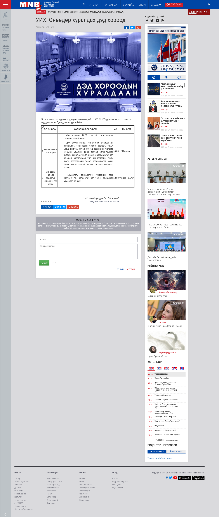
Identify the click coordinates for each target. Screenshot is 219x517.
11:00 (153, 413)
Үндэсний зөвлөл (85, 486)
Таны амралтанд (53, 486)
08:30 (153, 385)
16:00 (153, 437)
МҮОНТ (82, 483)
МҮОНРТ (83, 474)
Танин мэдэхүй (52, 502)
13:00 (153, 419)
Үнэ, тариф (83, 496)
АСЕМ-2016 (18, 505)
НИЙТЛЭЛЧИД (159, 267)
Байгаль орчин (20, 496)
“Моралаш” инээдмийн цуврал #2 (170, 437)
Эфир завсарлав (164, 375)
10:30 (153, 406)
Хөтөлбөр (158, 363)
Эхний (123, 271)
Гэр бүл (49, 496)
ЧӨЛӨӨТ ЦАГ (111, 4)
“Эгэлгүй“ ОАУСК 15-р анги (168, 418)
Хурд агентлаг (160, 160)
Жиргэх (63, 208)
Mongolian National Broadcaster (107, 203)
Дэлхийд (128, 4)
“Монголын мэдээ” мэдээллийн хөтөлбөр (167, 414)
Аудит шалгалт (117, 490)
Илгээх (47, 264)
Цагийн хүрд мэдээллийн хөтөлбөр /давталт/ (168, 385)
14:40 (153, 428)
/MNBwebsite (179, 453)
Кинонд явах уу (20, 508)
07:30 (153, 380)
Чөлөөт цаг (52, 474)
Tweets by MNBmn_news (163, 460)
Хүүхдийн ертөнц (53, 490)
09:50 (153, 397)
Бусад (156, 4)
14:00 (153, 423)
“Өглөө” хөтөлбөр (165, 380)
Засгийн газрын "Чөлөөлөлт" (169, 401)
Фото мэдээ (19, 493)
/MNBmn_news (160, 453)
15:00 (153, 432)
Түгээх (50, 208)
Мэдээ (17, 474)
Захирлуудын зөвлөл (87, 490)
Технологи (18, 486)
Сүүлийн (134, 271)
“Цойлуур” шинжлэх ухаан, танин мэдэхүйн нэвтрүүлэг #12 (169, 408)
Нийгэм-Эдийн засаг (22, 483)
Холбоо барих (84, 493)
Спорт (142, 4)
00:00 (153, 376)
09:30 (153, 390)
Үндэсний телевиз (6, 27)
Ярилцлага (18, 499)
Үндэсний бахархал (166, 397)
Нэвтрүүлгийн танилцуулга (24, 511)
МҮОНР (82, 480)
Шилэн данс (84, 502)
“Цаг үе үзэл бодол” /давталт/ (170, 423)
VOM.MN (115, 480)
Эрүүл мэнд (51, 499)
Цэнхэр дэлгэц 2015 (54, 483)
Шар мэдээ (51, 505)
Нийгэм (167, 94)
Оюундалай (162, 427)
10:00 (153, 402)
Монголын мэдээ (6, 37)
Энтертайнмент (20, 502)
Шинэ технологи (53, 480)
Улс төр (94, 4)
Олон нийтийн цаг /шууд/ (168, 432)
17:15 (153, 442)
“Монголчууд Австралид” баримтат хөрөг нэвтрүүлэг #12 (169, 392)
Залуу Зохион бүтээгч (120, 483)
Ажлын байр (84, 499)
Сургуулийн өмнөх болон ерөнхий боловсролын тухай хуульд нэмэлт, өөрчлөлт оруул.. (88, 13)
